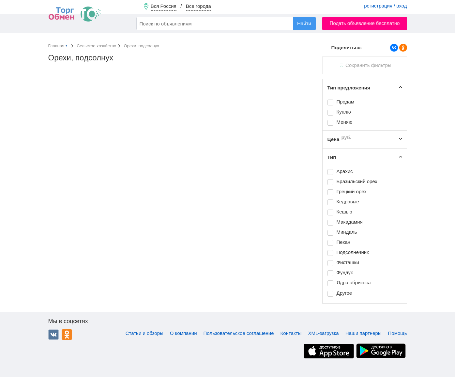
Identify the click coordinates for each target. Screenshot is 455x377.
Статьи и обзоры (144, 333)
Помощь (397, 333)
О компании (183, 333)
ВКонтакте (53, 334)
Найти (304, 23)
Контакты (291, 333)
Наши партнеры (363, 333)
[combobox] (226, 23)
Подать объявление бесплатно (364, 23)
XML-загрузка (323, 333)
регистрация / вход (385, 5)
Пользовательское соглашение (239, 333)
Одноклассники (67, 334)
